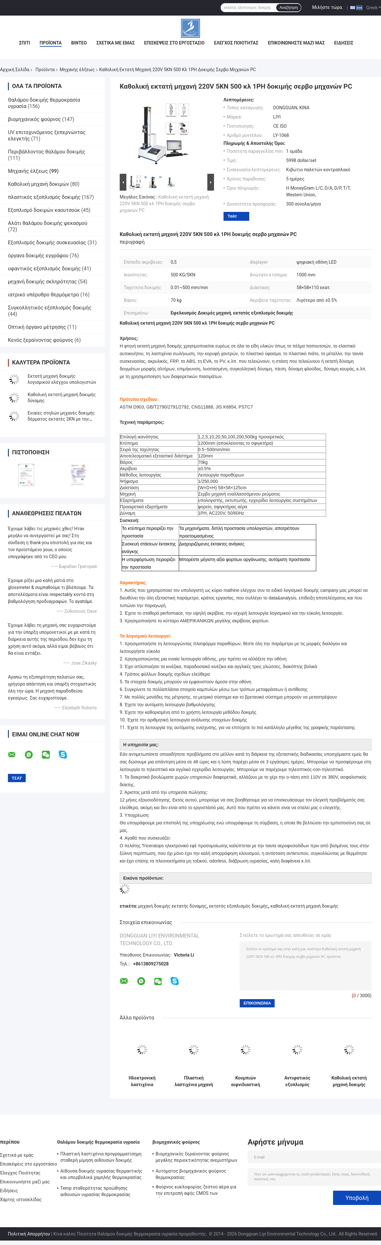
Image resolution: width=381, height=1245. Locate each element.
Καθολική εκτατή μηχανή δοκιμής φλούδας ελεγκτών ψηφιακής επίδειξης (349, 1081)
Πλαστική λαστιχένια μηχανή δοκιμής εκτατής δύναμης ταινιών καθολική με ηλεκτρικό (194, 1081)
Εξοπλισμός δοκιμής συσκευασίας (47, 243)
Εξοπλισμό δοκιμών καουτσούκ (44, 210)
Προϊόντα (51, 42)
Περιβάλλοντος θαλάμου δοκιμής (46, 152)
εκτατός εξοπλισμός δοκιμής (238, 906)
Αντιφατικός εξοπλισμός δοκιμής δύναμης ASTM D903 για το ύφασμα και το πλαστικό (297, 1081)
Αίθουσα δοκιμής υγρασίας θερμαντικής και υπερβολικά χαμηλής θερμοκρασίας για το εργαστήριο (101, 1175)
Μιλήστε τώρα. (327, 7)
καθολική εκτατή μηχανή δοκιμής (304, 906)
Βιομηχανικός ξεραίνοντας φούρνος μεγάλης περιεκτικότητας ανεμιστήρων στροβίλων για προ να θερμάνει (196, 1158)
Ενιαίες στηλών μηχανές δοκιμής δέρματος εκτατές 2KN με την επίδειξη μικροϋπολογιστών (61, 419)
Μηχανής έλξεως (77, 69)
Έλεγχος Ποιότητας (236, 42)
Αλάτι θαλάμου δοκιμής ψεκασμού (47, 223)
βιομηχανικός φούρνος (34, 119)
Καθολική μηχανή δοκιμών (38, 184)
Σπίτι (24, 42)
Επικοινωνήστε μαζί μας (296, 42)
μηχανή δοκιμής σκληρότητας (42, 282)
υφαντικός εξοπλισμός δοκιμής (44, 269)
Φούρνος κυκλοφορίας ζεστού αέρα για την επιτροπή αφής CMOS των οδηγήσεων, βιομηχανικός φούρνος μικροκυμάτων (196, 1191)
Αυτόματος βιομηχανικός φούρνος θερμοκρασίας (191, 1174)
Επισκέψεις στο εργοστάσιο (174, 42)
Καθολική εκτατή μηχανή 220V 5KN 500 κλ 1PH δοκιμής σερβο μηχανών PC (164, 203)
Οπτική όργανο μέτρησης (37, 327)
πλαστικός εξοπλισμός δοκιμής (44, 197)
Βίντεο (79, 42)
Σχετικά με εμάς (115, 42)
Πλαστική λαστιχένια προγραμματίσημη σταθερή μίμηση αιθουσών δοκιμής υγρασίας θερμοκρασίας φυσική (101, 1158)
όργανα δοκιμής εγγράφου (38, 256)
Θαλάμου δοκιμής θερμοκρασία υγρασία (98, 1142)
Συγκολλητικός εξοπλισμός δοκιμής (49, 308)
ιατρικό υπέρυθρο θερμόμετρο (43, 295)
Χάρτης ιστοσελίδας (21, 1199)
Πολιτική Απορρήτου (29, 1233)
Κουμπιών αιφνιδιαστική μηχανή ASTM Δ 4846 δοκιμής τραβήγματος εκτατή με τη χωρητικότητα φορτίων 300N (245, 1081)
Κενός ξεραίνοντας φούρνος (40, 340)
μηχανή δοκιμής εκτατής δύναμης (172, 906)
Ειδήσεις (343, 42)
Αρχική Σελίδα (14, 69)
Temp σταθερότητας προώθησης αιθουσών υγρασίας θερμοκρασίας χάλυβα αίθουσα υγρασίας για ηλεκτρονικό (95, 1192)
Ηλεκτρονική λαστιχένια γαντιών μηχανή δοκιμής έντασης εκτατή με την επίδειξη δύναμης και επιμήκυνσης (142, 1081)
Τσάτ (232, 216)
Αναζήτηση (288, 7)
